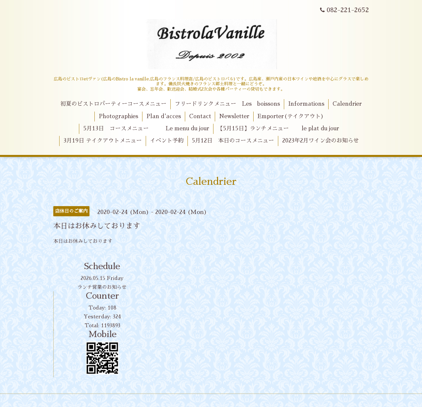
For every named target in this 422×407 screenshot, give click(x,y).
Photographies (118, 116)
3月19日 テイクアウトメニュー (102, 140)
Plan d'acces (163, 116)
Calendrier (347, 104)
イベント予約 (167, 140)
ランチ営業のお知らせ (102, 287)
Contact (200, 116)
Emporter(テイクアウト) (291, 116)
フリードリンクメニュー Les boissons (227, 104)
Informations (306, 104)
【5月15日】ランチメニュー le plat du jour (278, 128)
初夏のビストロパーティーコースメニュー (113, 104)
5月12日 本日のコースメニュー (233, 140)
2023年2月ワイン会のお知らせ (320, 140)
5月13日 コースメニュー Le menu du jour (146, 128)
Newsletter (234, 116)
